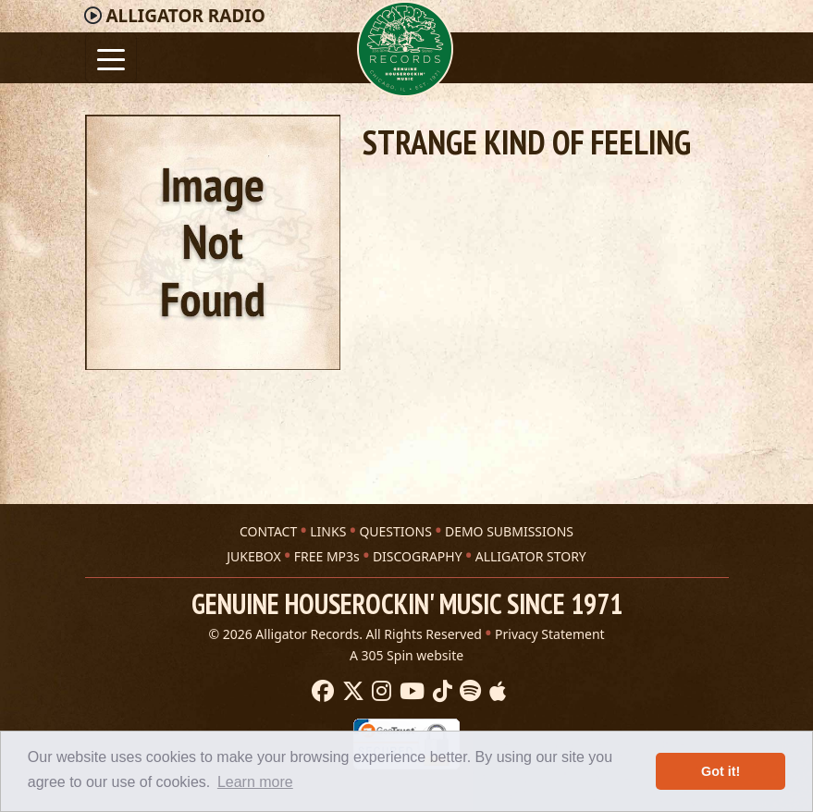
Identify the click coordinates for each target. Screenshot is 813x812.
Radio (185, 16)
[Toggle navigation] (111, 57)
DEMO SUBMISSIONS (509, 531)
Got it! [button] (720, 771)
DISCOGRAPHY (417, 556)
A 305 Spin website (406, 655)
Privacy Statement (550, 634)
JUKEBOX (253, 556)
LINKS (328, 531)
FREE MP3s (327, 556)
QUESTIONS (395, 531)
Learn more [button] (255, 782)
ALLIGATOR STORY (530, 556)
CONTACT (268, 531)
